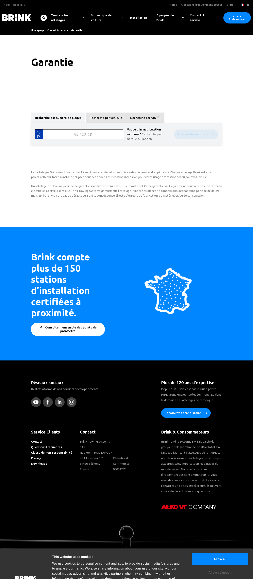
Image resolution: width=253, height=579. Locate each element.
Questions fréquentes (46, 447)
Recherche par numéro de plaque (58, 117)
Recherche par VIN (145, 117)
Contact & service (203, 18)
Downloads (39, 463)
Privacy (36, 458)
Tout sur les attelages (68, 18)
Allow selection (220, 543)
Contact (36, 441)
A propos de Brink (170, 18)
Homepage (37, 30)
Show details (215, 571)
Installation (140, 17)
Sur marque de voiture (107, 18)
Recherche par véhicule (106, 117)
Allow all (219, 530)
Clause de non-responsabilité (51, 452)
